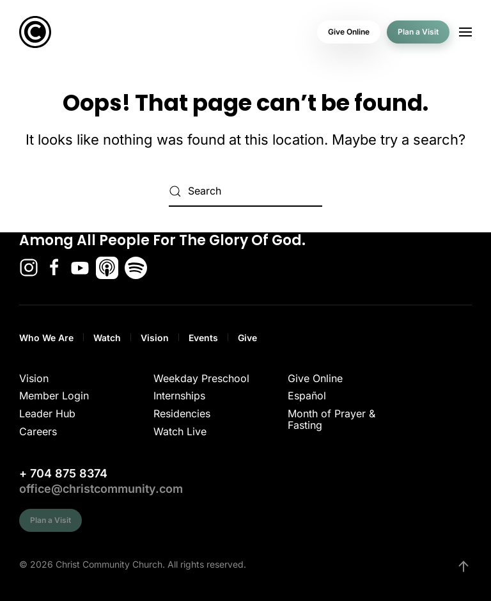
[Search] (245, 191)
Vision (155, 337)
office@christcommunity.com (101, 488)
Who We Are (46, 337)
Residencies (181, 413)
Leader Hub (47, 413)
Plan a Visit (418, 31)
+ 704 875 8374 (63, 473)
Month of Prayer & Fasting (331, 419)
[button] (465, 32)
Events (203, 337)
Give (247, 337)
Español (307, 395)
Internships (179, 395)
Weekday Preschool (201, 378)
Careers (38, 431)
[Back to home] (35, 32)
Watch (107, 337)
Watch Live (180, 431)
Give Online (349, 31)
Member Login (54, 395)
